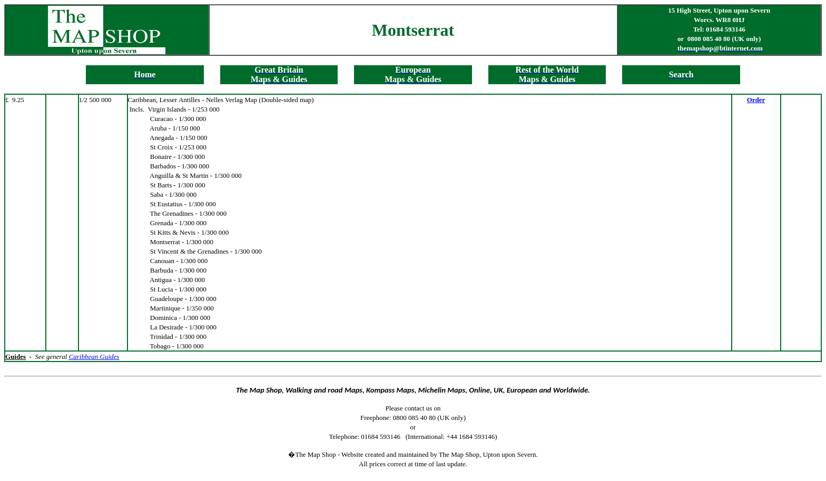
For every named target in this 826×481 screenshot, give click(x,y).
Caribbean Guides (94, 356)
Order (756, 100)
